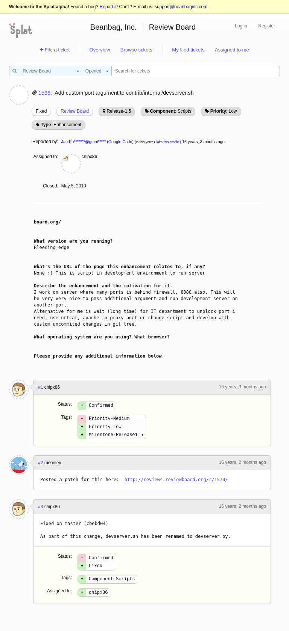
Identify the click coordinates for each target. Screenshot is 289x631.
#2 (40, 467)
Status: (65, 404)
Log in (241, 26)
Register (266, 26)
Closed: (50, 186)
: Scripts (170, 111)
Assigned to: (45, 156)
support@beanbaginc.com (181, 6)
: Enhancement (61, 124)
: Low (223, 111)
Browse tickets (136, 50)
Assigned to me (232, 50)
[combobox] (49, 71)
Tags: (66, 418)
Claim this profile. (167, 142)
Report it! (109, 6)
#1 (40, 387)
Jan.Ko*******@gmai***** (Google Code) (97, 141)
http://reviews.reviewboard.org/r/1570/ (176, 484)
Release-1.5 (118, 111)
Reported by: (45, 141)
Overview (99, 50)
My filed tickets (188, 50)
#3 (40, 511)
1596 (44, 93)
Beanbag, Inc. (113, 27)
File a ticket (57, 50)
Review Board (172, 27)
